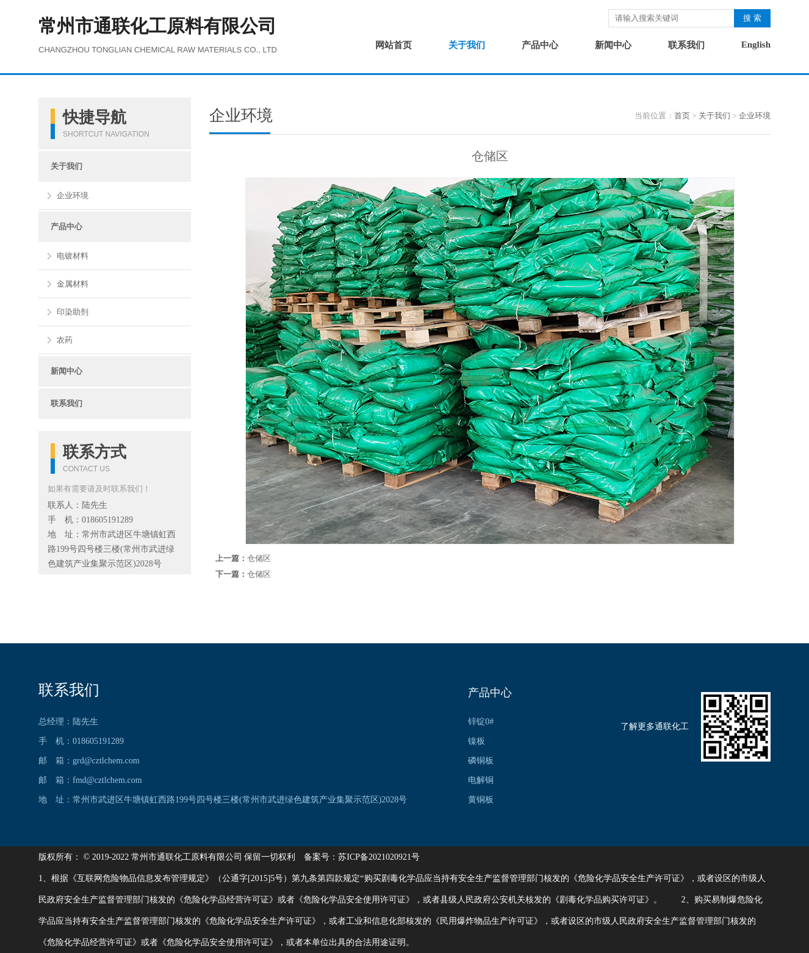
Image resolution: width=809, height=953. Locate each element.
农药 (65, 339)
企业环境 (72, 195)
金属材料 (72, 283)
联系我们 (686, 45)
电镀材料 (72, 255)
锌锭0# (481, 721)
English (756, 44)
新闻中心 (613, 45)
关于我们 (466, 45)
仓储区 (259, 558)
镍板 (476, 741)
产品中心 (540, 45)
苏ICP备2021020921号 (379, 857)
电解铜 (481, 780)
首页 (682, 115)
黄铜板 (481, 799)
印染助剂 (72, 311)
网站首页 (393, 45)
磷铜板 (481, 760)
